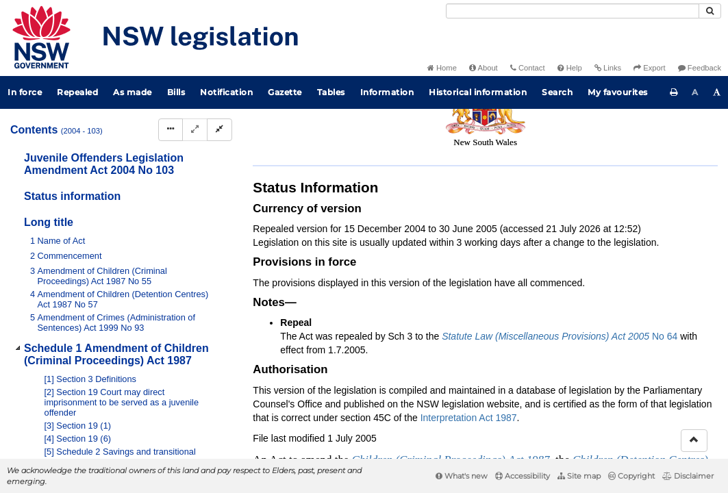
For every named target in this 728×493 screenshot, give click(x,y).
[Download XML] (625, 177)
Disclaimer (688, 476)
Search (557, 92)
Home (442, 68)
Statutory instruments (437, 132)
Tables (331, 92)
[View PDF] (574, 177)
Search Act (295, 154)
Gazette (285, 92)
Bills (176, 92)
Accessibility (522, 476)
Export (649, 68)
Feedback (699, 68)
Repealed (77, 92)
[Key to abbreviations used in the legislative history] (549, 177)
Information (387, 92)
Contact (527, 68)
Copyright (631, 476)
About (483, 68)
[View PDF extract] (599, 177)
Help (569, 68)
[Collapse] (219, 129)
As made (132, 92)
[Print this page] (674, 92)
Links (607, 68)
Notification (226, 92)
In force (25, 92)
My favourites (618, 92)
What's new (462, 476)
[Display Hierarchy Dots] (170, 129)
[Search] (572, 10)
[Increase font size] (717, 92)
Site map (579, 476)
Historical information (478, 92)
